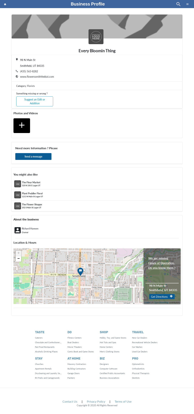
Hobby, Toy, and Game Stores (113, 338)
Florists (31, 85)
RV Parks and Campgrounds (47, 378)
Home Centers (106, 347)
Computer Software (108, 368)
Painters (71, 378)
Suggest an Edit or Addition (34, 101)
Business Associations (109, 378)
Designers (104, 364)
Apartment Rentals (43, 368)
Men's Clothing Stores (109, 351)
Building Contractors (76, 368)
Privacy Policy (96, 401)
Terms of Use (123, 401)
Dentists (136, 378)
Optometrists (138, 364)
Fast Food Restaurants (45, 347)
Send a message (33, 156)
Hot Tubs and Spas (108, 342)
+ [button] (18, 253)
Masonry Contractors (76, 364)
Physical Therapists (140, 373)
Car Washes (137, 347)
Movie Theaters (74, 347)
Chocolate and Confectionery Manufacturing (54, 342)
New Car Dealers (139, 338)
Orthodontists (138, 368)
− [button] (18, 259)
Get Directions (162, 296)
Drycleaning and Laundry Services (50, 373)
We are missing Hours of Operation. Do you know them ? (161, 258)
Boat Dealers (73, 342)
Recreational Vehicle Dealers (144, 342)
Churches (39, 364)
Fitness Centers (74, 338)
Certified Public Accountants (112, 373)
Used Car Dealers (140, 351)
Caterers (39, 338)
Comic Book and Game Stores (80, 351)
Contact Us (70, 401)
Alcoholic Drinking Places (46, 351)
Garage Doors (73, 373)
